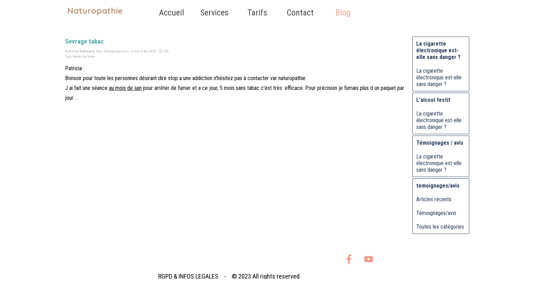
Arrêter (77, 56)
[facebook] (349, 259)
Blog (342, 13)
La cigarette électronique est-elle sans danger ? (439, 77)
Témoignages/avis (436, 213)
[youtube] (369, 259)
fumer (91, 56)
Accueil (171, 13)
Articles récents (433, 199)
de (84, 56)
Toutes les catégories (440, 226)
